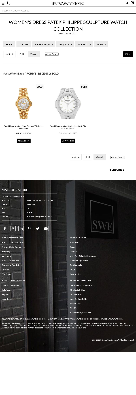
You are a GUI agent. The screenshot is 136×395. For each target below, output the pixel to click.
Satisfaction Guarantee (13, 285)
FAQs (72, 312)
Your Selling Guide (78, 342)
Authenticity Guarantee (13, 290)
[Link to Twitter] (37, 271)
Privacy (5, 312)
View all (33, 54)
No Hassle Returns (10, 303)
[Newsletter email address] (86, 202)
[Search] (68, 10)
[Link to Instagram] (13, 271)
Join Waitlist (23, 141)
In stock (9, 54)
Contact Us (75, 317)
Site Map (74, 351)
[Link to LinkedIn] (21, 271)
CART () (132, 2)
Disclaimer (7, 317)
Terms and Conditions (12, 308)
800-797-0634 (46, 259)
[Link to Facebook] (4, 271)
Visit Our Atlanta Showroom (83, 299)
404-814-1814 (9, 3)
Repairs (5, 337)
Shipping (6, 294)
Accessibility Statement (81, 355)
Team (72, 290)
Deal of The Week (10, 328)
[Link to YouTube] (45, 271)
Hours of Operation (79, 303)
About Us (74, 285)
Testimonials (76, 308)
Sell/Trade (7, 333)
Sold (22, 54)
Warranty (6, 299)
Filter (128, 54)
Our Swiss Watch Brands (81, 328)
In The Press (75, 337)
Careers (73, 294)
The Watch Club (77, 333)
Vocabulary (75, 346)
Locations (6, 342)
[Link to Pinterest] (29, 271)
